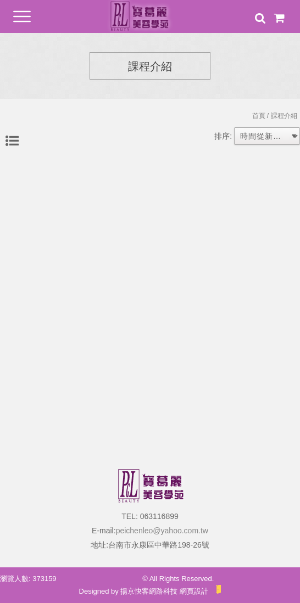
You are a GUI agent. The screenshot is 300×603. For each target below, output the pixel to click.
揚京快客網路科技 (148, 591)
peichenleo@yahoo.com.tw (162, 530)
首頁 (258, 116)
